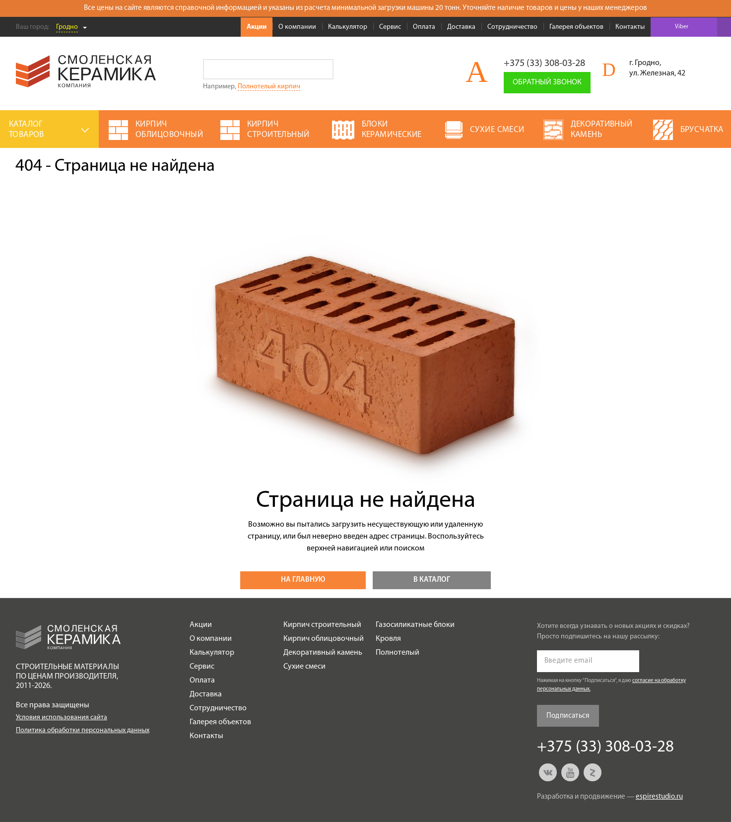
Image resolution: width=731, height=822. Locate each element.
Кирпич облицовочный (323, 639)
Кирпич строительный (322, 625)
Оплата (424, 27)
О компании (297, 27)
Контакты (630, 27)
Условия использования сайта (61, 717)
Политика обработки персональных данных (82, 730)
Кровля (388, 639)
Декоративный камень (322, 653)
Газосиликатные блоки (415, 625)
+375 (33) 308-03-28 (544, 63)
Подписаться (568, 716)
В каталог (431, 580)
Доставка (461, 27)
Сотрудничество (512, 27)
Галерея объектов (576, 27)
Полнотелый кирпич (269, 86)
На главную (303, 580)
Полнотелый (397, 653)
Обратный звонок (547, 82)
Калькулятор (347, 27)
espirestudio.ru (659, 797)
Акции (256, 27)
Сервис (390, 27)
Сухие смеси (304, 667)
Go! (323, 69)
